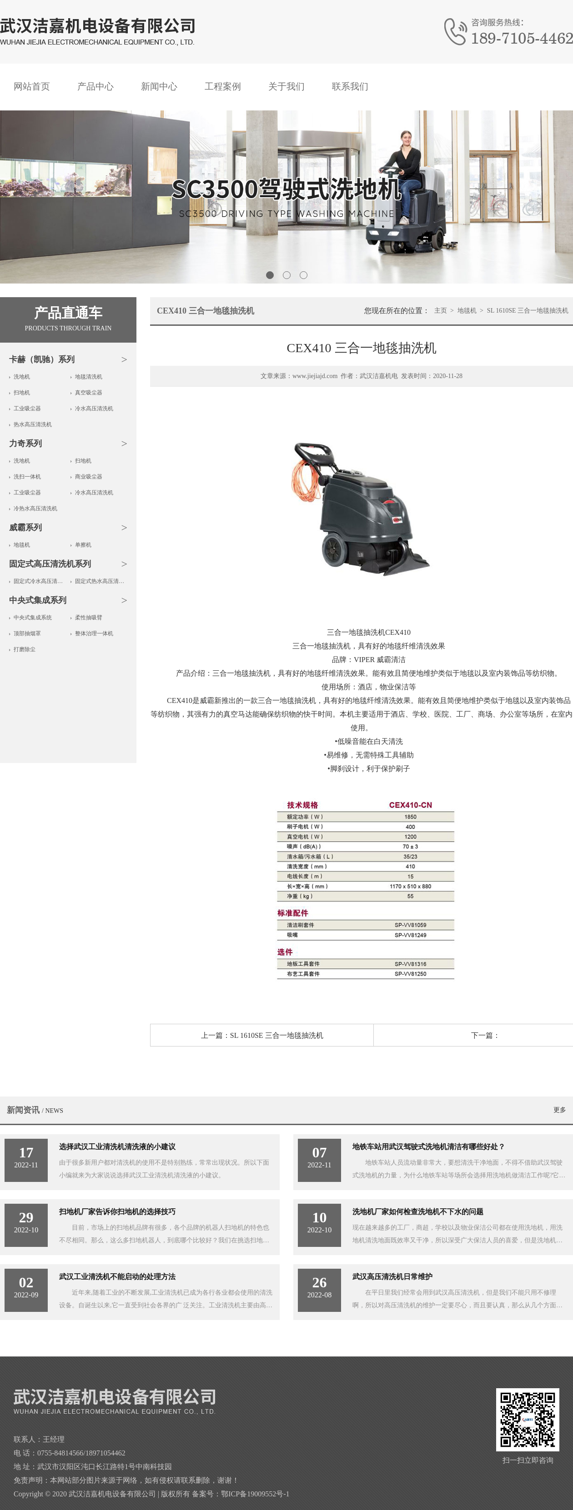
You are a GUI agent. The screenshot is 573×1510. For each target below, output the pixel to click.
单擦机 (83, 545)
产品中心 (95, 86)
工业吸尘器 (27, 408)
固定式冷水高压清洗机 (40, 581)
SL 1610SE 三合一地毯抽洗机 (527, 310)
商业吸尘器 (88, 476)
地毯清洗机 (88, 377)
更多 (559, 1109)
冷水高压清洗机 (94, 408)
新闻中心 (159, 86)
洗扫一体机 (27, 476)
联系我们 (350, 86)
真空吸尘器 (88, 392)
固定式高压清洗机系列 (50, 563)
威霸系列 (25, 527)
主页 (440, 310)
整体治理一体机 (94, 633)
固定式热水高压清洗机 (101, 581)
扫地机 (22, 392)
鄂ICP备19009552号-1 (255, 1494)
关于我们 (286, 86)
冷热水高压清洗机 (35, 508)
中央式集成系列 (37, 600)
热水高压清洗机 (33, 424)
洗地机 (22, 377)
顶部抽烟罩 (27, 633)
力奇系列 (25, 443)
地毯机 (22, 545)
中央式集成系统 (33, 617)
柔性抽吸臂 (88, 617)
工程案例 (223, 86)
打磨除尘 (24, 649)
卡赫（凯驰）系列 (42, 359)
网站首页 (32, 86)
